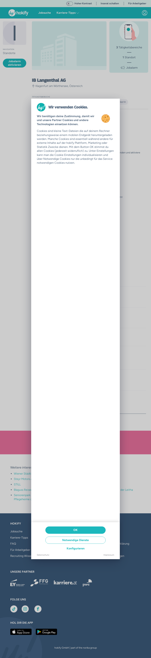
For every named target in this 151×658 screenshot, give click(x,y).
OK (75, 530)
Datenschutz (43, 555)
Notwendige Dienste (75, 540)
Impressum (109, 555)
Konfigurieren (76, 548)
